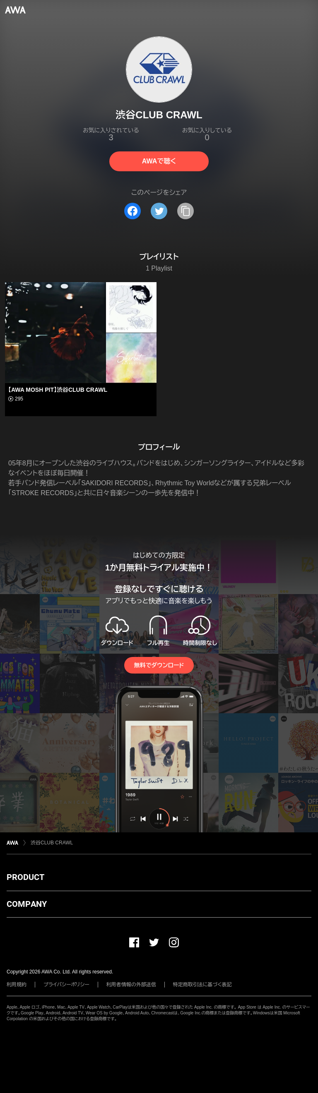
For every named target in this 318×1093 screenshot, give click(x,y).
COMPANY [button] (27, 904)
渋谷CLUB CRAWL (52, 843)
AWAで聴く (159, 161)
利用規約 (16, 985)
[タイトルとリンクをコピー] (185, 211)
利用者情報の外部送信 (131, 985)
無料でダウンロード (159, 665)
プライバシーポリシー (66, 985)
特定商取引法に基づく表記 (202, 985)
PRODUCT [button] (25, 877)
